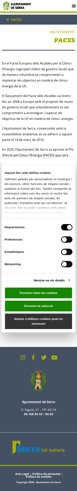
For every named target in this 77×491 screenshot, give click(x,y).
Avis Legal (22, 474)
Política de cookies (38, 476)
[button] (73, 5)
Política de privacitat (46, 474)
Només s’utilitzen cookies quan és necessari (38, 321)
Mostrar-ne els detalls (49, 280)
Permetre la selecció (38, 306)
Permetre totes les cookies (38, 293)
